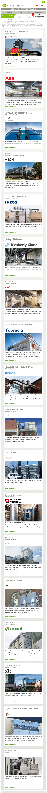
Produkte (8, 12)
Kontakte (38, 12)
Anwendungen (23, 12)
